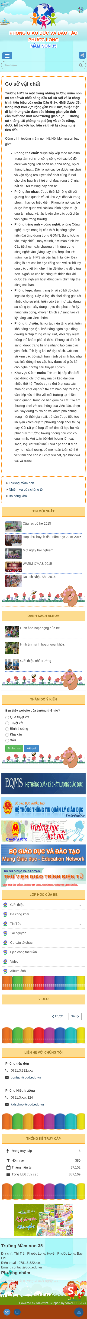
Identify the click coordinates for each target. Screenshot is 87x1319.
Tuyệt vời (14, 723)
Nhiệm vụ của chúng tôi (26, 489)
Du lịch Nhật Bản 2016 (39, 577)
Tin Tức (15, 923)
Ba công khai (18, 496)
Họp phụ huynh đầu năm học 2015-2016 (52, 537)
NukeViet (42, 1303)
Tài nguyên (18, 933)
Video (14, 961)
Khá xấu (13, 735)
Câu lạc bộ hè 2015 (37, 523)
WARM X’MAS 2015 (37, 563)
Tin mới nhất (43, 511)
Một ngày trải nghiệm (38, 550)
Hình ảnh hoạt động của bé (40, 628)
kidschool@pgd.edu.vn (27, 1104)
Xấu (10, 740)
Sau (75, 1016)
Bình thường (16, 729)
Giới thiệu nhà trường (35, 661)
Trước (57, 1016)
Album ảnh (18, 971)
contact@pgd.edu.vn (26, 1077)
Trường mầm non (21, 483)
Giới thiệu (17, 905)
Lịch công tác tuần (23, 952)
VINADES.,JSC (75, 1303)
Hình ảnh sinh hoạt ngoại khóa (42, 644)
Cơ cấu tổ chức (21, 942)
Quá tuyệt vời (17, 717)
